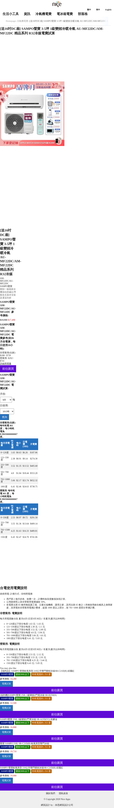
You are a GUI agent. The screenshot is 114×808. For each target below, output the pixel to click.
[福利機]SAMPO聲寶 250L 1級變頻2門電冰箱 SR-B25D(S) (28, 695)
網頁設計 (45, 805)
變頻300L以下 (23, 674)
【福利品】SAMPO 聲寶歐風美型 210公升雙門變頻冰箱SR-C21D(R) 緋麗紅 (37, 671)
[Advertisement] (57, 58)
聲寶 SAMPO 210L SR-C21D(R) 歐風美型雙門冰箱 (24, 743)
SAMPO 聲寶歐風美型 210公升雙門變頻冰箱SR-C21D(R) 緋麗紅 (31, 768)
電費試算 (6, 684)
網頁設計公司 (66, 805)
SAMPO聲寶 (6, 286)
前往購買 (8, 368)
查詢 (4, 417)
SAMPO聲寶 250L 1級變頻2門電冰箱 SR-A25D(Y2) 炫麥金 (28, 719)
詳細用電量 (5, 363)
